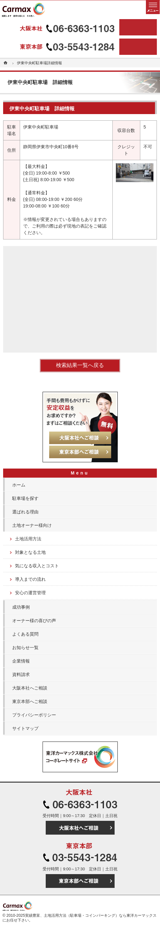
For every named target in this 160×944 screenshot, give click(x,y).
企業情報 (21, 660)
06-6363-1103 (60, 27)
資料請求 (21, 674)
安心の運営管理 (30, 592)
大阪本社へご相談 (29, 687)
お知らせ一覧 (25, 647)
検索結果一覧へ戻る (80, 365)
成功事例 (21, 607)
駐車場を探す (25, 498)
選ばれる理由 (25, 511)
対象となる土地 (30, 552)
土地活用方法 (28, 538)
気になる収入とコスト (37, 565)
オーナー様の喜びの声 (34, 620)
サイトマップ (25, 728)
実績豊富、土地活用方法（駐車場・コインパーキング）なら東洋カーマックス (91, 915)
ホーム (18, 484)
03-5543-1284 (60, 47)
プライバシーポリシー (34, 714)
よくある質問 (25, 634)
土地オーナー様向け (32, 525)
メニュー (153, 7)
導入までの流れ (30, 579)
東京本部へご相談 (29, 701)
